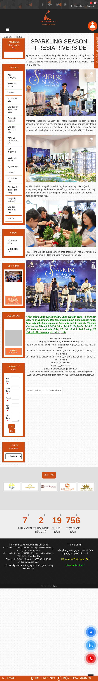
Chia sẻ (11, 92)
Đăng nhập (79, 6)
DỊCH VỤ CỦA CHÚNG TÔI (13, 141)
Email (7, 399)
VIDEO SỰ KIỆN (12, 241)
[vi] (91, 3)
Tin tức (19, 37)
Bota (55, 586)
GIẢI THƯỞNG (12, 76)
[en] (95, 3)
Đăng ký (90, 6)
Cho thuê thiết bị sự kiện (12, 129)
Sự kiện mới (13, 167)
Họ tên (7, 381)
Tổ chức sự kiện (12, 99)
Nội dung (7, 418)
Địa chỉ (7, 408)
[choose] (13, 456)
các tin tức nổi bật (12, 85)
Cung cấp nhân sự (12, 119)
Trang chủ (7, 37)
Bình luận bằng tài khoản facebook (44, 390)
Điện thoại (7, 391)
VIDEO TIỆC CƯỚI (13, 250)
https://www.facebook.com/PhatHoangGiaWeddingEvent (65, 371)
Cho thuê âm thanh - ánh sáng (13, 109)
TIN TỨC (11, 218)
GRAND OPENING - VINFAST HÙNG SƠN (13, 300)
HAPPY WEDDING (14, 351)
